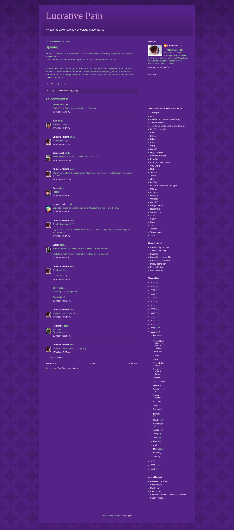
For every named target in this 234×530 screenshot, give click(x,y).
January (157, 457)
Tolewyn (153, 229)
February (157, 453)
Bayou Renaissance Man (161, 257)
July (155, 434)
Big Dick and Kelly (158, 129)
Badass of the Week (159, 481)
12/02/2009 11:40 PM (62, 317)
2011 (153, 324)
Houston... (157, 359)
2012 (153, 320)
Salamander (155, 212)
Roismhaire (58, 326)
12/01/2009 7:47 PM (61, 128)
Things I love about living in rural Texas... (159, 344)
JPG (152, 179)
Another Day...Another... (160, 247)
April (155, 445)
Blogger (128, 516)
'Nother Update (157, 396)
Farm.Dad (154, 159)
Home (92, 363)
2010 (153, 328)
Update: (156, 405)
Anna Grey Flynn (157, 122)
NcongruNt (155, 196)
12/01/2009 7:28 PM (61, 112)
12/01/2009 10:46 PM (62, 160)
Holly (152, 169)
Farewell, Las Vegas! (158, 364)
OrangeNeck (58, 153)
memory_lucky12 (61, 204)
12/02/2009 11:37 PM (62, 301)
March (156, 449)
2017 (153, 301)
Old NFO (154, 202)
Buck (55, 188)
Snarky (153, 219)
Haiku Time (157, 352)
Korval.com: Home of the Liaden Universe (168, 495)
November (157, 414)
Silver (152, 215)
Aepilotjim (154, 113)
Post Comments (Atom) (67, 368)
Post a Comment (57, 358)
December (157, 335)
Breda (153, 136)
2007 (153, 465)
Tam (152, 225)
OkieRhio (154, 199)
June (155, 437)
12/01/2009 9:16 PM (61, 144)
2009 (153, 332)
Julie (55, 121)
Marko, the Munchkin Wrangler (163, 186)
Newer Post (51, 363)
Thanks (156, 355)
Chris (152, 146)
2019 (153, 294)
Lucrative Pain (74, 15)
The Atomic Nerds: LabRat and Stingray (167, 126)
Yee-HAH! (157, 385)
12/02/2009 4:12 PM (61, 258)
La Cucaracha (159, 382)
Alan (152, 116)
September (158, 424)
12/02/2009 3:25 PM (61, 196)
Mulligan (154, 192)
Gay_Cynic (155, 166)
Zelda (152, 235)
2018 (153, 298)
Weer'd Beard (156, 232)
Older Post (132, 363)
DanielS (153, 149)
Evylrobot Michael (158, 156)
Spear (153, 222)
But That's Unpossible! (160, 261)
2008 (153, 461)
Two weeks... (158, 409)
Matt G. (153, 189)
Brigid (152, 139)
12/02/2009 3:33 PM (61, 212)
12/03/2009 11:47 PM (62, 336)
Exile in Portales (157, 267)
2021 (153, 286)
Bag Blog (154, 254)
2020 (153, 290)
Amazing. (157, 378)
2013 (153, 317)
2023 (153, 282)
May (155, 441)
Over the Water (156, 270)
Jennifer (153, 172)
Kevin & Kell (155, 491)
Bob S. (153, 133)
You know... (158, 401)
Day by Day (155, 488)
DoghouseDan (156, 152)
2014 (153, 313)
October (157, 420)
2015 (153, 309)
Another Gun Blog (158, 251)
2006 (153, 469)
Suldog (56, 245)
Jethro (153, 176)
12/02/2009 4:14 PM (61, 279)
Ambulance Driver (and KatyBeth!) (165, 119)
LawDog (153, 182)
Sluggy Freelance (157, 498)
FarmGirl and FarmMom (160, 162)
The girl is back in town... (157, 371)
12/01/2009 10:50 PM (62, 179)
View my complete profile (158, 67)
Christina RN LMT (61, 137)
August (156, 430)
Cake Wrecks (156, 485)
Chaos (153, 142)
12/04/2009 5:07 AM (61, 352)
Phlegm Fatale (156, 205)
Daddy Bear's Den (158, 264)
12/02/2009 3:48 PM (61, 236)
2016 (153, 305)
